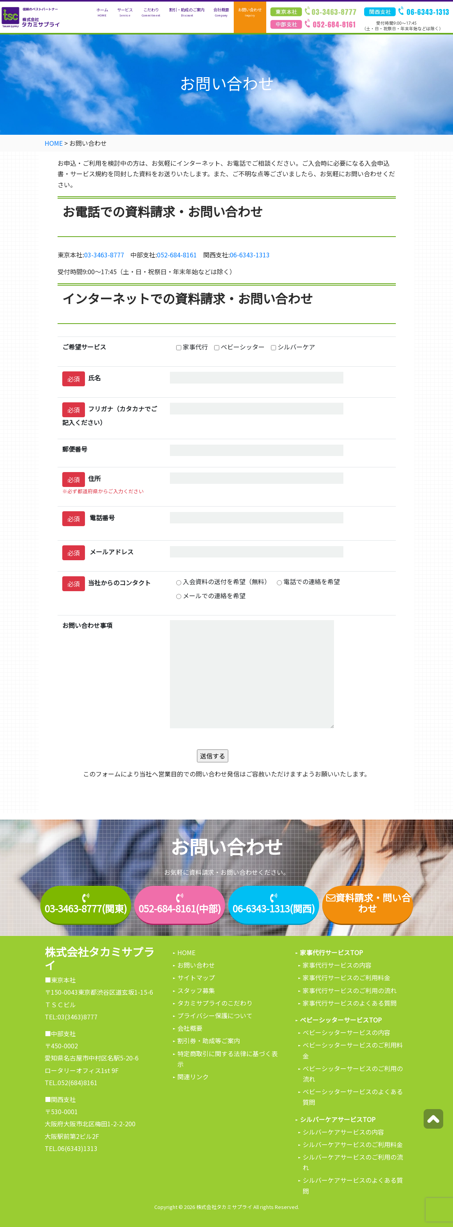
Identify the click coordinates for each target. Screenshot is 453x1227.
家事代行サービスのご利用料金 (346, 977)
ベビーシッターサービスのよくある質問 (353, 1097)
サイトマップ (196, 977)
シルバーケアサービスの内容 (343, 1132)
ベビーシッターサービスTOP (341, 1019)
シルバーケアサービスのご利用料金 (353, 1144)
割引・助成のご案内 (186, 12)
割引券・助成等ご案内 (208, 1040)
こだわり (151, 12)
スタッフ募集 (196, 990)
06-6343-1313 (250, 254)
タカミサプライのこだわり (215, 1003)
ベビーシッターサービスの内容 (346, 1032)
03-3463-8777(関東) (86, 908)
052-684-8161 (177, 254)
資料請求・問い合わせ (368, 903)
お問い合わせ (250, 12)
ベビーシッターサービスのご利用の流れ (353, 1074)
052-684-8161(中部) (180, 908)
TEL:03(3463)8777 (71, 1016)
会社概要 (221, 12)
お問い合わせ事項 (87, 625)
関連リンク (193, 1076)
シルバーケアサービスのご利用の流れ (353, 1162)
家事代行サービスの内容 (337, 965)
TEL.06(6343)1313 (71, 1148)
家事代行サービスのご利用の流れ (350, 990)
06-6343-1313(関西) (274, 908)
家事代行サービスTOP (331, 952)
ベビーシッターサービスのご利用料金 (353, 1050)
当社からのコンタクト (106, 583)
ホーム (102, 12)
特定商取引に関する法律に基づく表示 (227, 1059)
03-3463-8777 (104, 254)
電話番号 (88, 518)
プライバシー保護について (215, 1015)
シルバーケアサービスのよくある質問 (353, 1185)
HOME (186, 952)
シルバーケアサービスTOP (337, 1119)
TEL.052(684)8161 (71, 1082)
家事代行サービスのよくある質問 (350, 1003)
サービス (125, 12)
